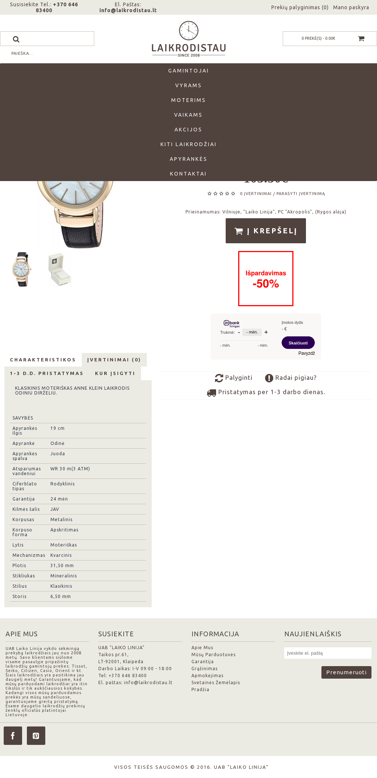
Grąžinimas (204, 668)
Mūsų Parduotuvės (213, 654)
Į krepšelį (265, 231)
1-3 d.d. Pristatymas (47, 373)
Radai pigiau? (291, 378)
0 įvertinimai (256, 193)
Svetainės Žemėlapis (215, 682)
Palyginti (234, 378)
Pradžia (200, 689)
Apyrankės (189, 159)
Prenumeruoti (346, 672)
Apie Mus (202, 647)
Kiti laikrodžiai (189, 144)
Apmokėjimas (207, 675)
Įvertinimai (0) (114, 359)
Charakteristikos (43, 359)
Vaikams (188, 115)
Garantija (202, 661)
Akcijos (188, 129)
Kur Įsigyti (115, 373)
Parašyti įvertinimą (300, 193)
